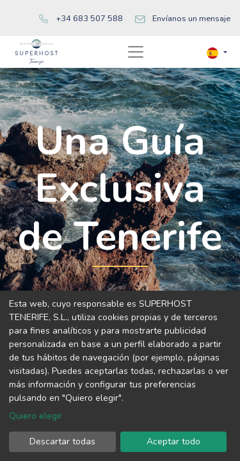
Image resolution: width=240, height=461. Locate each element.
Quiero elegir (35, 416)
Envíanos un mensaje (191, 18)
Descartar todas (62, 441)
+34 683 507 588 (89, 18)
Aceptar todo (173, 441)
